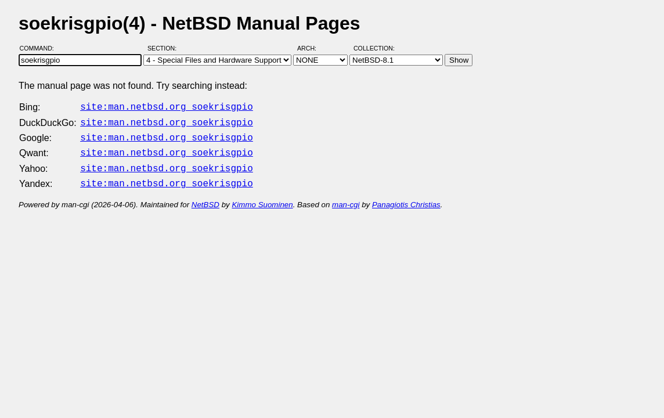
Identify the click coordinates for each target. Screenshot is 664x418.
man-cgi (345, 197)
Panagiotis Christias (406, 197)
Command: (40, 48)
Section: (164, 48)
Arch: (312, 48)
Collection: (374, 48)
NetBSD (205, 197)
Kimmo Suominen (262, 197)
